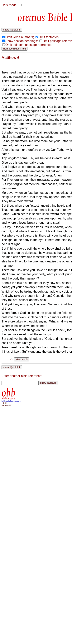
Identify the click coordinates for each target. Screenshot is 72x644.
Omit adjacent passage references (28, 44)
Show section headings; (21, 41)
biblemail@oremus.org (11, 401)
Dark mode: (9, 5)
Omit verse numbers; (19, 37)
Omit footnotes (49, 37)
